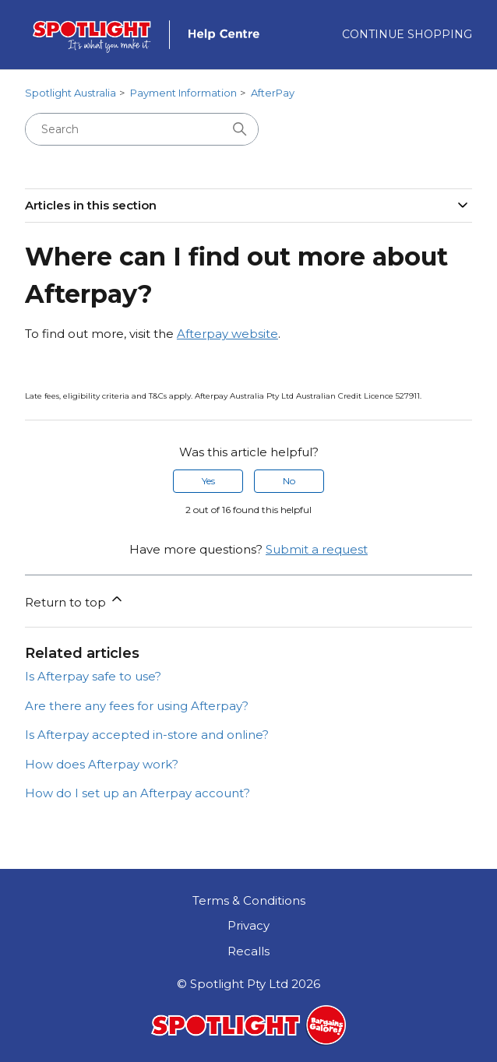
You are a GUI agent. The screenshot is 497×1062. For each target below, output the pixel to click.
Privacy (248, 925)
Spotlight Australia (70, 92)
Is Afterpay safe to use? (93, 676)
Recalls (248, 951)
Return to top (75, 600)
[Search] (142, 129)
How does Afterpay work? (101, 764)
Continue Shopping (407, 34)
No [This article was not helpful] (289, 481)
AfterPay (272, 92)
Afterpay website (227, 333)
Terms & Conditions (248, 900)
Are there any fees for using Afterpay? (136, 705)
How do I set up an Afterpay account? (137, 793)
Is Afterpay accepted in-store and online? (147, 734)
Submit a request (317, 549)
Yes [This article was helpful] (208, 481)
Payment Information (183, 92)
